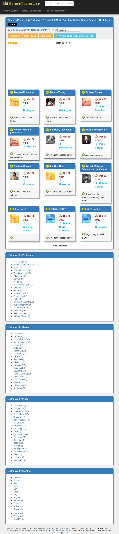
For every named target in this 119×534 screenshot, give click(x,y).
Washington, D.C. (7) (23, 434)
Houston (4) (19, 457)
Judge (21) (18, 299)
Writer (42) (18, 282)
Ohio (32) (18, 348)
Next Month (19, 519)
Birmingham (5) (20, 448)
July (15, 494)
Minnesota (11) (20, 376)
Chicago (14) (19, 408)
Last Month (18, 513)
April (16, 486)
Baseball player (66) (23, 270)
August (17, 497)
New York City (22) (22, 405)
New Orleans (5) (21, 451)
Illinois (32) (18, 345)
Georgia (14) (19, 368)
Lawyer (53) (19, 279)
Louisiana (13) (20, 371)
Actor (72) (18, 267)
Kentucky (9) (19, 388)
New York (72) (20, 333)
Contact (65, 533)
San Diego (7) (20, 428)
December (18, 509)
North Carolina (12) (22, 374)
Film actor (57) (20, 276)
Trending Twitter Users (55, 11)
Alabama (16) (20, 365)
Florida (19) (19, 359)
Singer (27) (18, 290)
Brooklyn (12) (20, 417)
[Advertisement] (59, 68)
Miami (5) (18, 454)
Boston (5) (18, 443)
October (17, 503)
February (18, 480)
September (18, 500)
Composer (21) (20, 296)
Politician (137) (20, 262)
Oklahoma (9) (20, 385)
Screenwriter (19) (21, 308)
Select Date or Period (31, 11)
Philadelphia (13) (21, 414)
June (16, 492)
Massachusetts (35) (22, 342)
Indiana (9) (18, 382)
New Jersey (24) (21, 354)
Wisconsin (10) (20, 379)
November (18, 506)
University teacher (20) (24, 302)
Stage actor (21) (21, 293)
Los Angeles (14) (21, 411)
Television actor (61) (23, 273)
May (15, 489)
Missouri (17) (19, 362)
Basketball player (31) (23, 285)
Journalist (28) (20, 287)
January (17, 477)
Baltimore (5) (19, 440)
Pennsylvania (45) (22, 339)
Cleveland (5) (20, 437)
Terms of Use (56, 533)
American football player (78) (26, 264)
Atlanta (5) (18, 446)
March (16, 483)
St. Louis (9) (19, 423)
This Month (18, 516)
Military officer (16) (22, 316)
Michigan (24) (20, 351)
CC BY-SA (63, 528)
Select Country (11, 11)
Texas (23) (18, 356)
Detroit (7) (18, 431)
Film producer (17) (22, 313)
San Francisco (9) (21, 420)
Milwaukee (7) (20, 425)
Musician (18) (20, 310)
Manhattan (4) (20, 460)
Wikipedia (44, 528)
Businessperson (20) (23, 305)
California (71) (20, 336)
